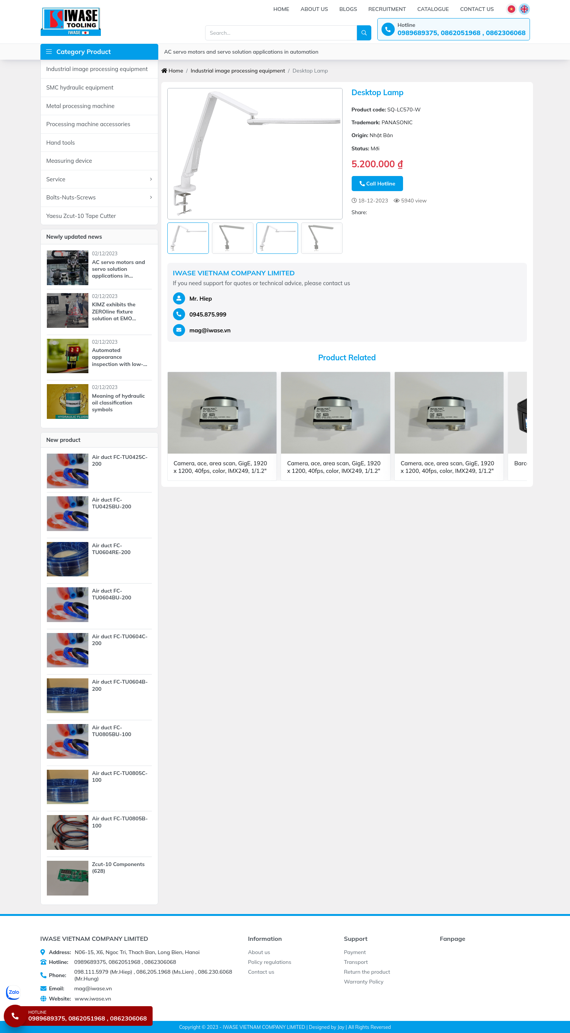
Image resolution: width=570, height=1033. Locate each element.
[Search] (364, 32)
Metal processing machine (80, 106)
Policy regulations (270, 962)
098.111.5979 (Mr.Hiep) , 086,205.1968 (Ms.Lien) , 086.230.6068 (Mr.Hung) (136, 975)
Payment (355, 952)
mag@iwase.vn (210, 330)
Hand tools (60, 142)
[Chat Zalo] (79, 992)
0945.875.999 (208, 314)
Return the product (367, 971)
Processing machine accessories (88, 124)
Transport (356, 962)
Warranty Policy (364, 981)
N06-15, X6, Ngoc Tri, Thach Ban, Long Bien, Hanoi (120, 952)
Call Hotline (377, 183)
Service (99, 179)
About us (314, 9)
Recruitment (387, 9)
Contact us (477, 9)
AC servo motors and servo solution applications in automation (241, 51)
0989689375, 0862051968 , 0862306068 (108, 962)
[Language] (511, 9)
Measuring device (69, 160)
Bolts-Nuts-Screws (99, 197)
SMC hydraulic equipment (80, 87)
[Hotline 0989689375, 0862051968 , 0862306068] (78, 1016)
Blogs (348, 9)
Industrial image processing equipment (97, 69)
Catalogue (433, 9)
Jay (340, 1027)
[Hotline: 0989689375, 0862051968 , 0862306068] (453, 29)
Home (281, 9)
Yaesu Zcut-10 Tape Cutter (81, 215)
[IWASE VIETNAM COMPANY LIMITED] (70, 22)
